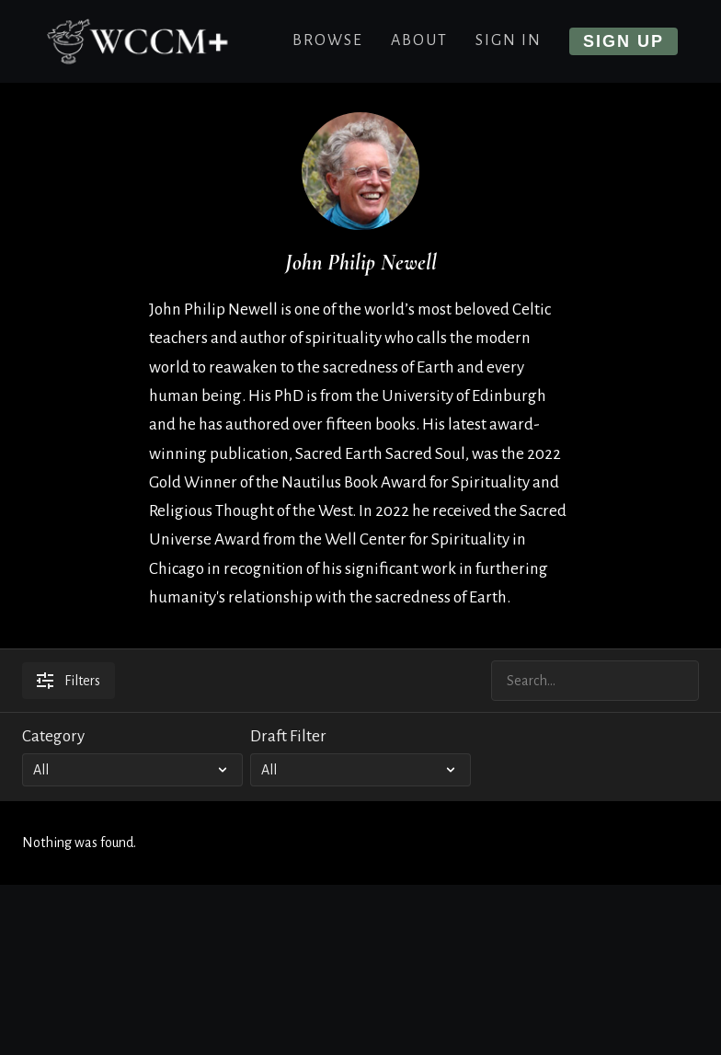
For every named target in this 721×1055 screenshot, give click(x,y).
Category (53, 736)
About (419, 40)
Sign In (508, 40)
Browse (327, 40)
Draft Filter (288, 736)
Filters (68, 680)
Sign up (623, 41)
